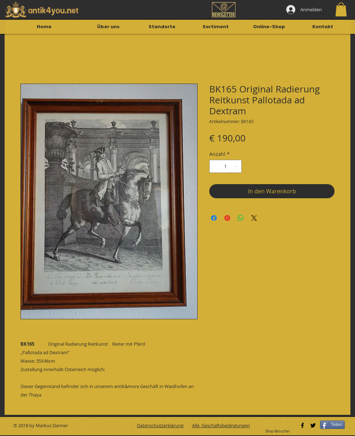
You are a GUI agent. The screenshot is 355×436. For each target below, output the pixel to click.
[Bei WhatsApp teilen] (240, 218)
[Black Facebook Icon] (302, 425)
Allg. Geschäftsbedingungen (221, 425)
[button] (341, 9)
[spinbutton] (225, 166)
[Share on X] (254, 218)
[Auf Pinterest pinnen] (227, 218)
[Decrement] (214, 166)
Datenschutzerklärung (160, 425)
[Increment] (236, 166)
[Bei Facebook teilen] (214, 218)
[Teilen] (332, 424)
